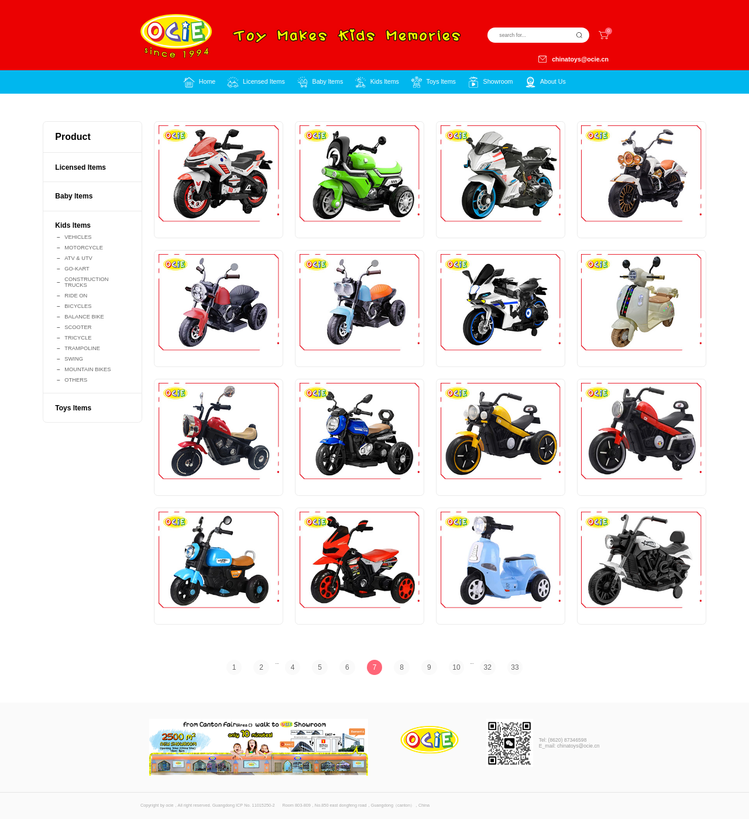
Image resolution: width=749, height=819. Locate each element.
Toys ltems (73, 408)
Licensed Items (80, 167)
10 (456, 667)
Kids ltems (73, 225)
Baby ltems (73, 196)
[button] (255, 82)
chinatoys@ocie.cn (573, 59)
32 (488, 667)
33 (514, 667)
